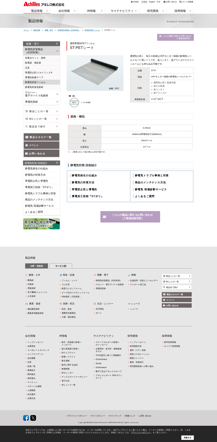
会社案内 (31, 394)
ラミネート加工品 (138, 284)
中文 (158, 2)
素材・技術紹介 (137, 362)
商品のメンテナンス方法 (150, 182)
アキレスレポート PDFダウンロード (109, 376)
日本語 (144, 2)
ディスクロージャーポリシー (74, 377)
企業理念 (31, 346)
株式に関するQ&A (70, 365)
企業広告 (31, 398)
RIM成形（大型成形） (71, 296)
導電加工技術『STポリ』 (88, 196)
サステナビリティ (103, 335)
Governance (101, 367)
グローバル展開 (34, 386)
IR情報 (63, 335)
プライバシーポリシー (77, 416)
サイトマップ (115, 416)
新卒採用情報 (170, 342)
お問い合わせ (171, 2)
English (152, 2)
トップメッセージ (35, 342)
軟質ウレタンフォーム (72, 288)
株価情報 (66, 369)
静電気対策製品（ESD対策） (34, 51)
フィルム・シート (70, 280)
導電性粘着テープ (34, 77)
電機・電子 (32, 43)
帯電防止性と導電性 (84, 189)
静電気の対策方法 (83, 182)
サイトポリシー (98, 416)
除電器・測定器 (33, 63)
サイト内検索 (187, 2)
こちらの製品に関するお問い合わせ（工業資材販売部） (177, 37)
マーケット (32, 382)
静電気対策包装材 (34, 87)
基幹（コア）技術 (138, 350)
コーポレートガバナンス (38, 350)
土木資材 (32, 296)
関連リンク (130, 416)
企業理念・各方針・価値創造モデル (109, 350)
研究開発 (133, 335)
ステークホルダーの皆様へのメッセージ (108, 343)
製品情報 (30, 257)
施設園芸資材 (34, 309)
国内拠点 (31, 374)
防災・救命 (67, 309)
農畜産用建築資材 (36, 313)
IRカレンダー (68, 373)
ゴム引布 (66, 284)
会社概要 (31, 358)
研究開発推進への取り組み (142, 366)
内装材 (31, 284)
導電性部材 (31, 101)
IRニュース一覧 (69, 385)
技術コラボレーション (140, 354)
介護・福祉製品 (69, 317)
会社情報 (30, 335)
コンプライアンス (35, 354)
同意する (187, 438)
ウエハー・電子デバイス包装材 (36, 94)
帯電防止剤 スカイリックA (38, 72)
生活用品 (100, 309)
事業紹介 (31, 370)
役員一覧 (31, 366)
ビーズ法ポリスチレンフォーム (76, 292)
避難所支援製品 (69, 313)
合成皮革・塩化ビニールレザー (144, 280)
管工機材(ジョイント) (37, 292)
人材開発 (31, 390)
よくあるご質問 (145, 196)
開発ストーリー (137, 358)
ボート (99, 313)
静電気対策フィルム (35, 82)
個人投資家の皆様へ (70, 349)
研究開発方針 (136, 346)
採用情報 (167, 335)
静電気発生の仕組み (84, 175)
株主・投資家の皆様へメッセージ (71, 343)
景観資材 (32, 288)
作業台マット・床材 (35, 58)
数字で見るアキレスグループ (109, 371)
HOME (136, 2)
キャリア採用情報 (172, 346)
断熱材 (31, 280)
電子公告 (66, 381)
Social (98, 363)
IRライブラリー (69, 353)
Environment (101, 359)
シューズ (134, 309)
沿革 (29, 362)
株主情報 (66, 361)
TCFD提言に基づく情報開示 (108, 355)
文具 (27, 68)
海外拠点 (31, 378)
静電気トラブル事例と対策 (152, 175)
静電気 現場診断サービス (151, 189)
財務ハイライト (69, 357)
